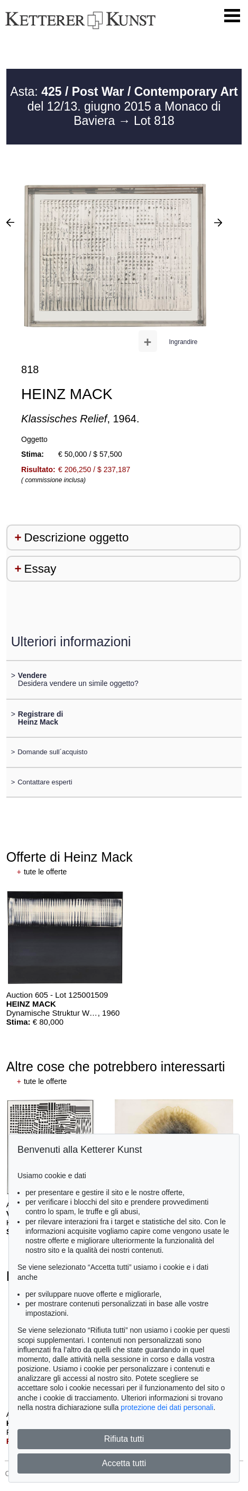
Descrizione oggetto (76, 537)
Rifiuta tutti (124, 1438)
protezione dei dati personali (167, 1407)
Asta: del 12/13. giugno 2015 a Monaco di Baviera (123, 106)
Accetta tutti (124, 1463)
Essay (40, 568)
